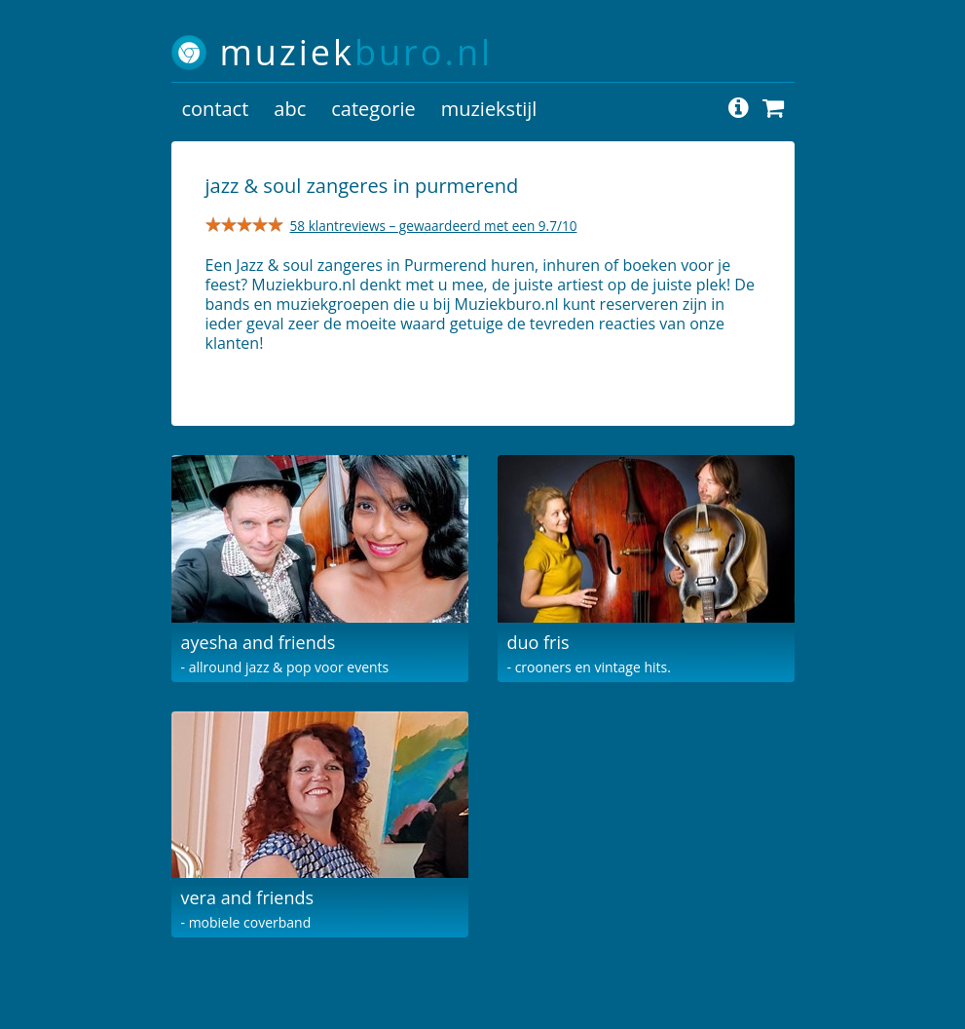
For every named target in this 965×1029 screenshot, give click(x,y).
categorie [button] (373, 108)
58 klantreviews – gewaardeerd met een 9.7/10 (433, 225)
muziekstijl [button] (489, 108)
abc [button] (290, 108)
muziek (357, 52)
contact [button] (215, 108)
